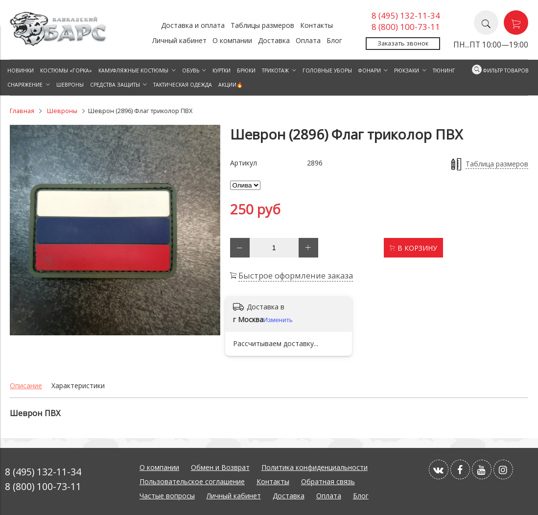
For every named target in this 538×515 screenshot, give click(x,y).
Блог (334, 40)
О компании (232, 40)
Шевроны (62, 111)
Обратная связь (328, 481)
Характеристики (78, 385)
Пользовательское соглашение (192, 481)
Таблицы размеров (262, 25)
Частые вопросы (167, 495)
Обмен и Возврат (220, 467)
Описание (26, 385)
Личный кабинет (179, 40)
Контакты (316, 25)
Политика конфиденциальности (314, 467)
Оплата (308, 40)
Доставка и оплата (193, 25)
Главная (22, 111)
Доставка (274, 40)
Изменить (278, 320)
